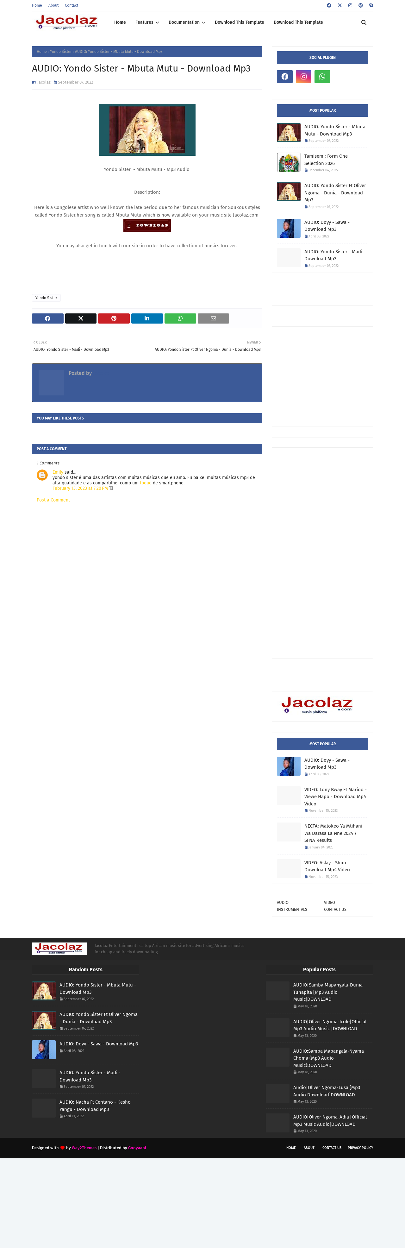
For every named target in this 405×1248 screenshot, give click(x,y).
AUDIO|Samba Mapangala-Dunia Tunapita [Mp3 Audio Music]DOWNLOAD (328, 992)
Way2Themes (84, 1147)
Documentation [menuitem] (184, 22)
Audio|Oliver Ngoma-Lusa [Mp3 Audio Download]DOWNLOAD (326, 1091)
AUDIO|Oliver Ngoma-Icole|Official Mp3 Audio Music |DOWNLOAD (329, 1025)
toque (146, 483)
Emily (58, 472)
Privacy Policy (360, 1148)
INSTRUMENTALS (292, 909)
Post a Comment (53, 500)
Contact (71, 5)
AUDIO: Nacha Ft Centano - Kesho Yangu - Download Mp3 (95, 1105)
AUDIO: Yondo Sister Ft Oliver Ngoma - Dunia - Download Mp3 (335, 193)
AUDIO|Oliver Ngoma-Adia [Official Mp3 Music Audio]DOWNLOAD (330, 1120)
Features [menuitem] (144, 22)
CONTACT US (335, 909)
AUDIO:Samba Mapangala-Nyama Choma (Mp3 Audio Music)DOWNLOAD (328, 1058)
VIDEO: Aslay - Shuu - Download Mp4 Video (327, 866)
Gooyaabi (137, 1147)
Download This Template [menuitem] (239, 22)
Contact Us (331, 1148)
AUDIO (283, 902)
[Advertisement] (341, 375)
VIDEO (329, 902)
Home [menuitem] (120, 22)
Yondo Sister (61, 51)
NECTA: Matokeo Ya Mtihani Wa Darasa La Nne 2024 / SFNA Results (333, 833)
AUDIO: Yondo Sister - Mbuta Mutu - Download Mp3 (334, 130)
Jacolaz (44, 82)
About (53, 5)
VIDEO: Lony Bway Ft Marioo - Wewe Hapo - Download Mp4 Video (335, 797)
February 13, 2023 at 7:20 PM (81, 488)
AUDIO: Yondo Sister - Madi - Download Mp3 (334, 255)
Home (37, 5)
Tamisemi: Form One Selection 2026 (326, 159)
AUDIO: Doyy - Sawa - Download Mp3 (327, 225)
